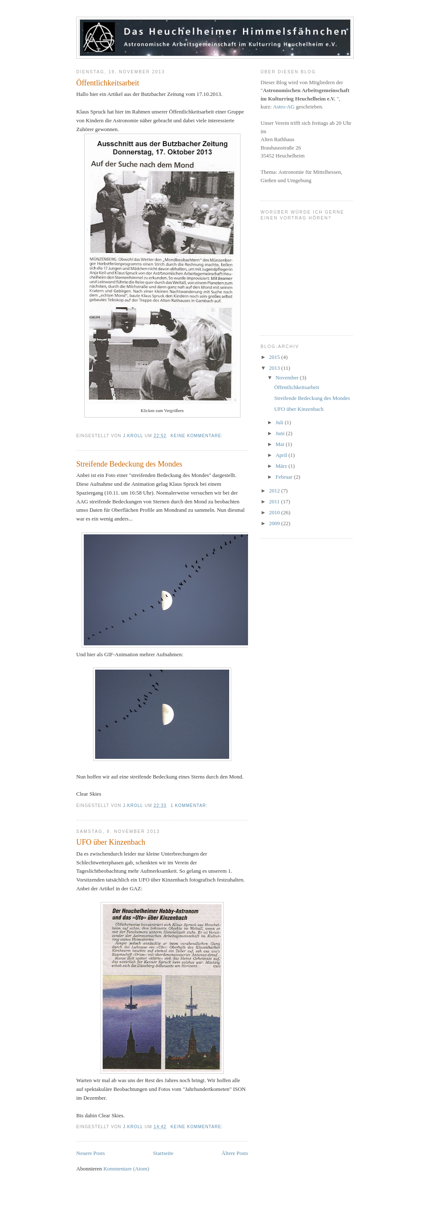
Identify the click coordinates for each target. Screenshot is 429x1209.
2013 (275, 368)
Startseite (163, 1153)
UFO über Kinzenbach (110, 842)
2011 (275, 501)
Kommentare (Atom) (126, 1168)
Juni (281, 433)
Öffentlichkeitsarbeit (107, 83)
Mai (281, 444)
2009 (275, 523)
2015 (275, 357)
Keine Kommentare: (198, 435)
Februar (285, 477)
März (282, 466)
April (282, 455)
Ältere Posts (235, 1153)
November (288, 377)
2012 (275, 490)
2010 (275, 512)
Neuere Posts (90, 1153)
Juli (280, 422)
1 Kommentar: (190, 805)
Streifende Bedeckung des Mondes (129, 464)
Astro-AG (284, 106)
